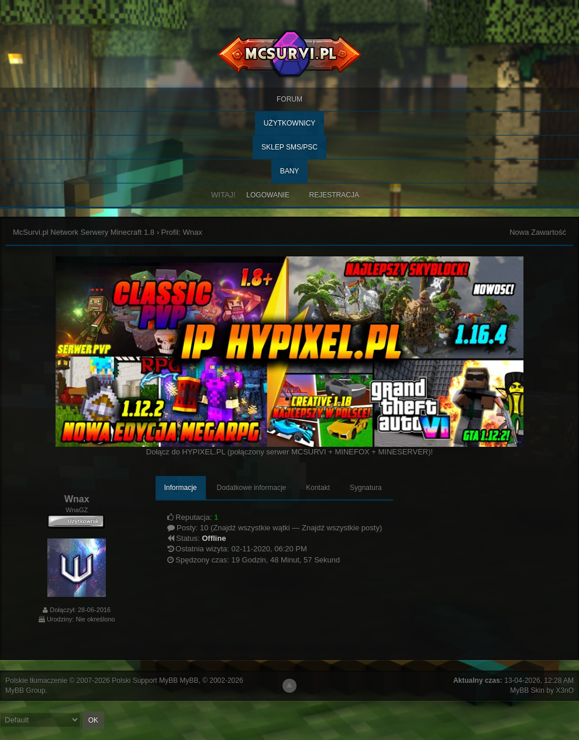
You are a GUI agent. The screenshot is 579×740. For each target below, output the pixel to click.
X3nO (565, 690)
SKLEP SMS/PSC (289, 147)
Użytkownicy (290, 123)
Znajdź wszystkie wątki (251, 527)
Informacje (180, 488)
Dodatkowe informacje (252, 488)
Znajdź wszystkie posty (341, 527)
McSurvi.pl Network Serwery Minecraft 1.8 (83, 232)
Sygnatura (366, 488)
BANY (289, 171)
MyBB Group (25, 690)
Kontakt (318, 488)
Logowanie (268, 195)
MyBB (189, 680)
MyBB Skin (527, 690)
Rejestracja (334, 195)
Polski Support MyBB (145, 680)
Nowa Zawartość (537, 232)
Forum (289, 99)
